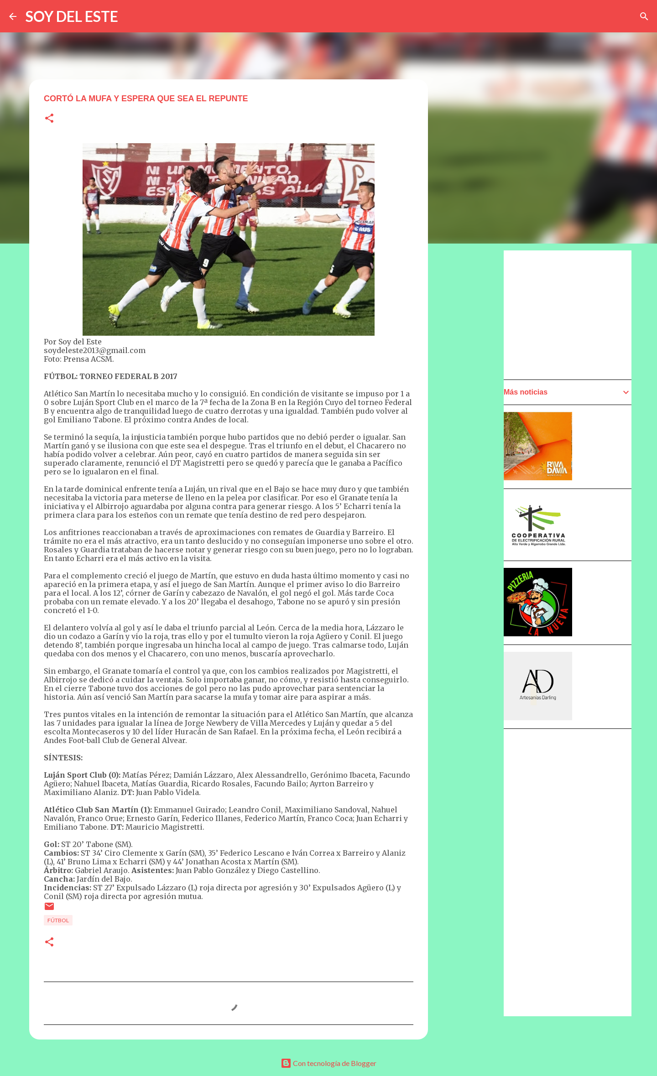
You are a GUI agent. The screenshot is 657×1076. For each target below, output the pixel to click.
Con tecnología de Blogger (328, 1063)
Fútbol (58, 920)
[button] (49, 119)
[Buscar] (644, 16)
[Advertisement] (472, 509)
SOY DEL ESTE (72, 16)
